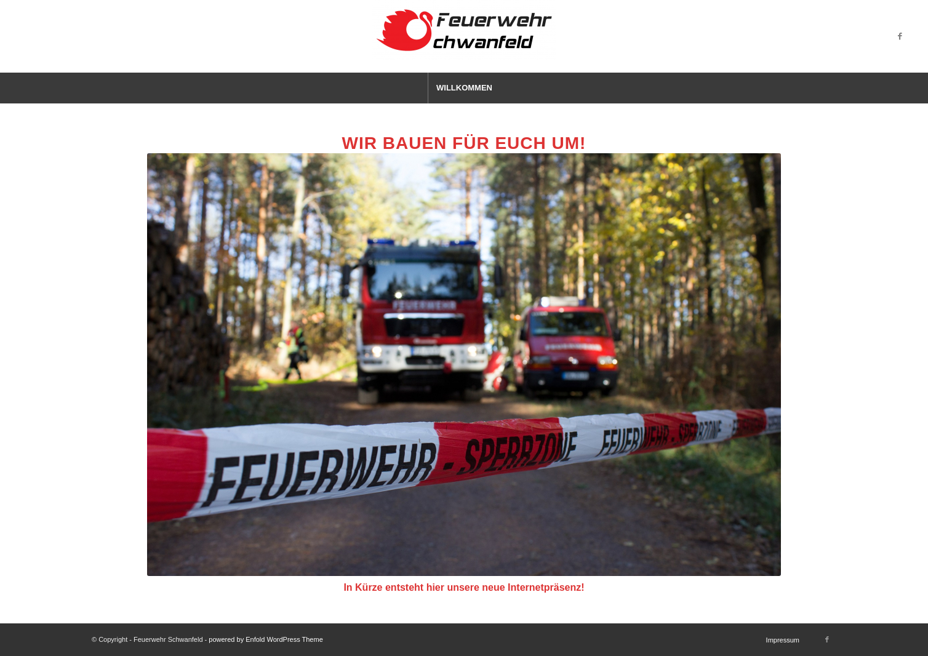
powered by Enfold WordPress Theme (265, 639)
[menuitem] (464, 88)
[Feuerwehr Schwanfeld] (464, 36)
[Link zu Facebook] (900, 36)
